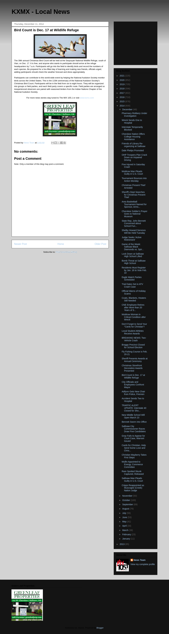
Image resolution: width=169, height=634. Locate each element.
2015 (122, 101)
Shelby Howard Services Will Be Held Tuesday (134, 231)
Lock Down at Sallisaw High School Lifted (133, 255)
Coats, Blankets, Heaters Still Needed (134, 299)
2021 (122, 75)
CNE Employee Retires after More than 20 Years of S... (133, 307)
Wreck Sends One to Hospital (132, 121)
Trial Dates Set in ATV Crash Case (132, 285)
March (125, 530)
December (127, 109)
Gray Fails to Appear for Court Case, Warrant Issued (133, 438)
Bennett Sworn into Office (134, 422)
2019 (122, 84)
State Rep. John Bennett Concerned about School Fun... (134, 223)
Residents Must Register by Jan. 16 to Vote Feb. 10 (134, 270)
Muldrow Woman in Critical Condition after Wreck (134, 317)
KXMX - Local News (41, 11)
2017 (122, 93)
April (124, 526)
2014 (122, 105)
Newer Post (20, 244)
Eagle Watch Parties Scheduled (132, 278)
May (124, 521)
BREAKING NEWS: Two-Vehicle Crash (134, 339)
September (128, 504)
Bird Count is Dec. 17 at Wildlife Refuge (133, 376)
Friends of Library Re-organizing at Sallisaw (133, 144)
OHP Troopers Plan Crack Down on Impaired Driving (134, 157)
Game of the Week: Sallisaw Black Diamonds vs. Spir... (133, 247)
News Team (140, 560)
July (124, 513)
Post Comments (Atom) (66, 252)
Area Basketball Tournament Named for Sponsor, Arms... (134, 204)
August (126, 508)
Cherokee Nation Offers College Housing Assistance (133, 137)
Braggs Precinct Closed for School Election (133, 346)
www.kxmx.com (86, 98)
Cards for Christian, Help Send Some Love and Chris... (134, 448)
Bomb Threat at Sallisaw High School (133, 262)
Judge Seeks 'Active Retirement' (132, 238)
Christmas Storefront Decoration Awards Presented (132, 368)
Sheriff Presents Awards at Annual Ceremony (134, 359)
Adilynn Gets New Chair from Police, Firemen (133, 392)
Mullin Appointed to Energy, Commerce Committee (132, 464)
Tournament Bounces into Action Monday (134, 179)
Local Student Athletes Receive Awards (133, 332)
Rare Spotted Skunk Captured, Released (133, 472)
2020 (122, 80)
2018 (122, 88)
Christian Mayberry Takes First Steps (134, 456)
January (126, 538)
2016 (122, 97)
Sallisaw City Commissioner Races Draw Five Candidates (134, 429)
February (127, 534)
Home (60, 244)
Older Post (100, 244)
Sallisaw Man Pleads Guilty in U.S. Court (132, 479)
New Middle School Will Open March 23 (133, 416)
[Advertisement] (135, 42)
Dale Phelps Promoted (133, 150)
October (126, 500)
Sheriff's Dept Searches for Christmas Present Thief (133, 195)
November (127, 496)
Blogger (99, 628)
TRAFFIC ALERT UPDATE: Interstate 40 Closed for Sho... (134, 408)
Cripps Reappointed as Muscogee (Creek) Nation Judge (133, 488)
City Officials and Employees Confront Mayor (133, 385)
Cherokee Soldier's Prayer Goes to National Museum (134, 214)
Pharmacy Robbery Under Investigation (134, 114)
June (125, 517)
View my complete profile (143, 564)
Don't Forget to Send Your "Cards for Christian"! (134, 325)
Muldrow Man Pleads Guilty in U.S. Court (132, 172)
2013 (122, 544)
